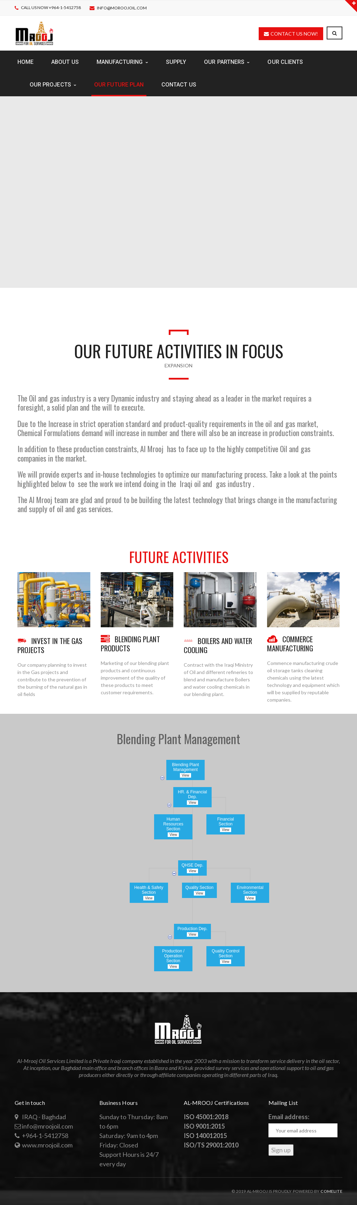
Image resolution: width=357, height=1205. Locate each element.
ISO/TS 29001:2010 (211, 1145)
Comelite (331, 1191)
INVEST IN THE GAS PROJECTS (49, 645)
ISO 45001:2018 (206, 1117)
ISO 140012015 (205, 1135)
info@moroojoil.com (122, 7)
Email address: (288, 1117)
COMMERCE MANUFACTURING (290, 643)
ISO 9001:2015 (204, 1126)
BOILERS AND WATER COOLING (218, 645)
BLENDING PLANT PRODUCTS (130, 643)
